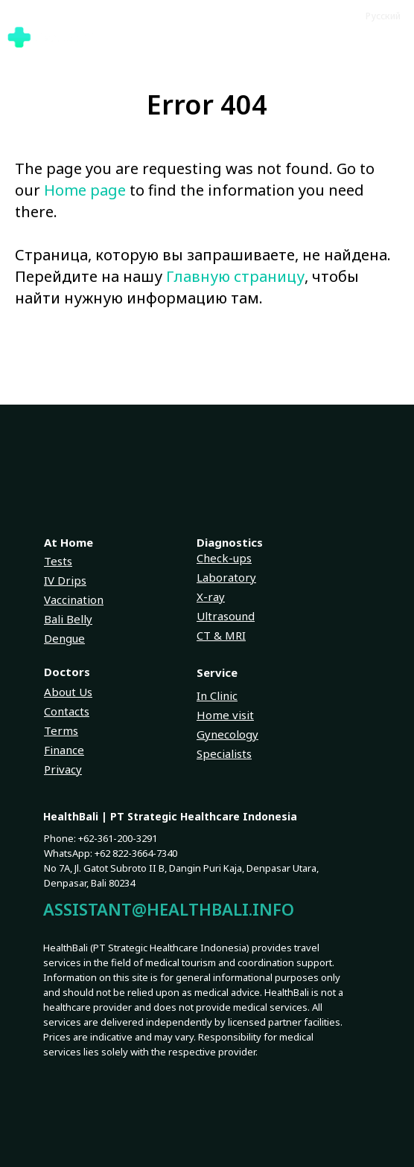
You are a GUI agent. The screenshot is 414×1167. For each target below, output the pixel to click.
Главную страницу (235, 276)
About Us (68, 691)
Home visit (225, 714)
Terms (61, 730)
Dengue (64, 638)
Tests (58, 560)
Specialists (224, 753)
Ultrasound (226, 615)
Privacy (63, 769)
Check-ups (224, 557)
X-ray (211, 596)
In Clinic (217, 695)
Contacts (66, 711)
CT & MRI (221, 635)
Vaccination (74, 599)
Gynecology (227, 734)
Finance (64, 749)
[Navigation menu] (397, 37)
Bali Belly (68, 618)
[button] (362, 36)
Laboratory (226, 577)
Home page (85, 190)
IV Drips (65, 580)
